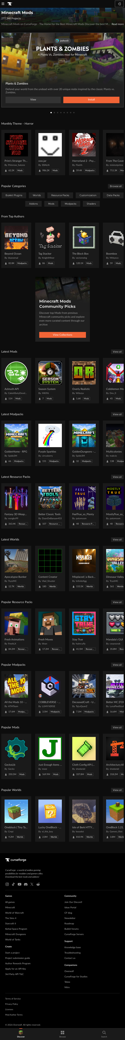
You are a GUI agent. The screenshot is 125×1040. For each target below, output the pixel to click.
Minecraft (10, 907)
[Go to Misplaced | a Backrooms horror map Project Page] (84, 568)
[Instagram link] (7, 884)
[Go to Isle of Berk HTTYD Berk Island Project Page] (84, 819)
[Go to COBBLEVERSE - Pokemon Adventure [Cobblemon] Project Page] (50, 693)
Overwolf (69, 971)
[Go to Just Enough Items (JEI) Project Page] (50, 756)
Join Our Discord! (73, 902)
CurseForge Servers (74, 934)
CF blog (68, 913)
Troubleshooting (72, 953)
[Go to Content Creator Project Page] (50, 568)
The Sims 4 (10, 918)
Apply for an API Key (15, 969)
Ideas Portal (70, 907)
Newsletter (69, 918)
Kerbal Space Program (16, 929)
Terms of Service (13, 999)
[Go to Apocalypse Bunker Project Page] (16, 568)
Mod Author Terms (14, 1015)
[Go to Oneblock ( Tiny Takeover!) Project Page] (16, 819)
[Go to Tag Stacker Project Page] (50, 245)
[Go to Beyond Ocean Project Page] (16, 245)
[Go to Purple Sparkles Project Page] (50, 443)
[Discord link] (26, 884)
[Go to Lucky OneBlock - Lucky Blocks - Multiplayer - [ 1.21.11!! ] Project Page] (50, 819)
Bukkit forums (71, 929)
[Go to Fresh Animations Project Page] (16, 631)
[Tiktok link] (13, 884)
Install (91, 99)
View (33, 99)
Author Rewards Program (18, 963)
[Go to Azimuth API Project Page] (16, 380)
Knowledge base (72, 947)
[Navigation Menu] (3, 4)
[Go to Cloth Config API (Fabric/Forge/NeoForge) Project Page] (84, 756)
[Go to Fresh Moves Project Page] (50, 631)
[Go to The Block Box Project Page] (84, 245)
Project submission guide (17, 958)
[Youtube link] (19, 884)
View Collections (62, 335)
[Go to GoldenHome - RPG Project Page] (16, 443)
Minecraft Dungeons (15, 934)
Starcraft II (10, 924)
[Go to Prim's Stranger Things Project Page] (16, 152)
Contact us (69, 958)
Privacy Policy (11, 1004)
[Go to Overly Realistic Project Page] (84, 380)
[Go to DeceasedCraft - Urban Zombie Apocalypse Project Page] (84, 693)
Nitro (67, 987)
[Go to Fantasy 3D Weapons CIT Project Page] (16, 506)
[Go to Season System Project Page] (50, 380)
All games (10, 902)
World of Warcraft (14, 913)
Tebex (67, 982)
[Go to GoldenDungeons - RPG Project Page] (84, 443)
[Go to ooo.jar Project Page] (50, 152)
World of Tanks (12, 940)
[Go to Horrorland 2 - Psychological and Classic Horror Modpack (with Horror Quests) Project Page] (84, 152)
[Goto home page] (9, 3)
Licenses (9, 1010)
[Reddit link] (38, 884)
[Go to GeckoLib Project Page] (16, 756)
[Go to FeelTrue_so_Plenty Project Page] (84, 506)
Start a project (12, 953)
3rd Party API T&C (14, 974)
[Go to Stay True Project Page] (84, 631)
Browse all (116, 186)
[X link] (32, 884)
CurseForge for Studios (75, 977)
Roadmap (69, 924)
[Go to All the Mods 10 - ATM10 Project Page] (16, 693)
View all (117, 351)
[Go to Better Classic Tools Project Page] (50, 506)
